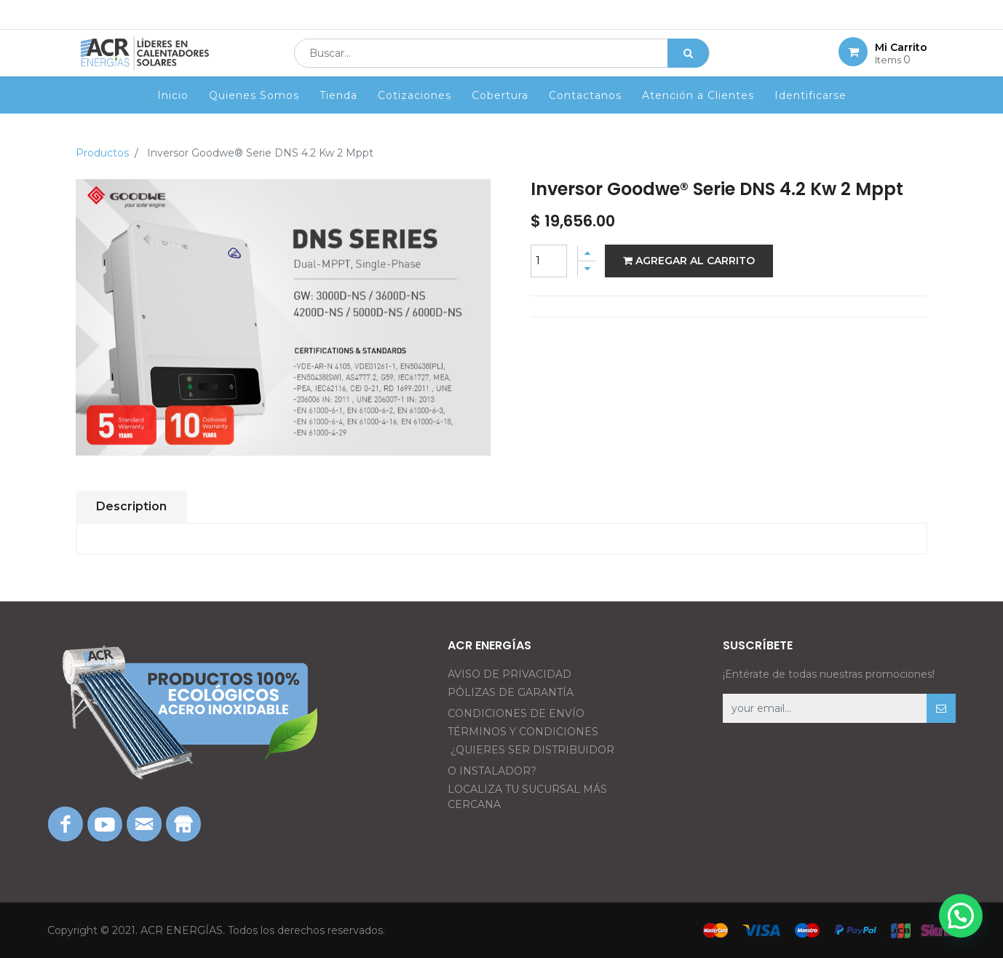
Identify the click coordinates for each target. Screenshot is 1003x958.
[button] (941, 708)
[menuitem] (173, 114)
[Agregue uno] (586, 253)
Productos (102, 152)
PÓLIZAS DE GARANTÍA (511, 692)
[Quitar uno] (586, 269)
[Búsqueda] (688, 62)
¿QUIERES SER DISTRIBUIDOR (532, 749)
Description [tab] (131, 506)
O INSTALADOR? (492, 770)
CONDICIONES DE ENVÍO (516, 713)
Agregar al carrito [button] (689, 260)
